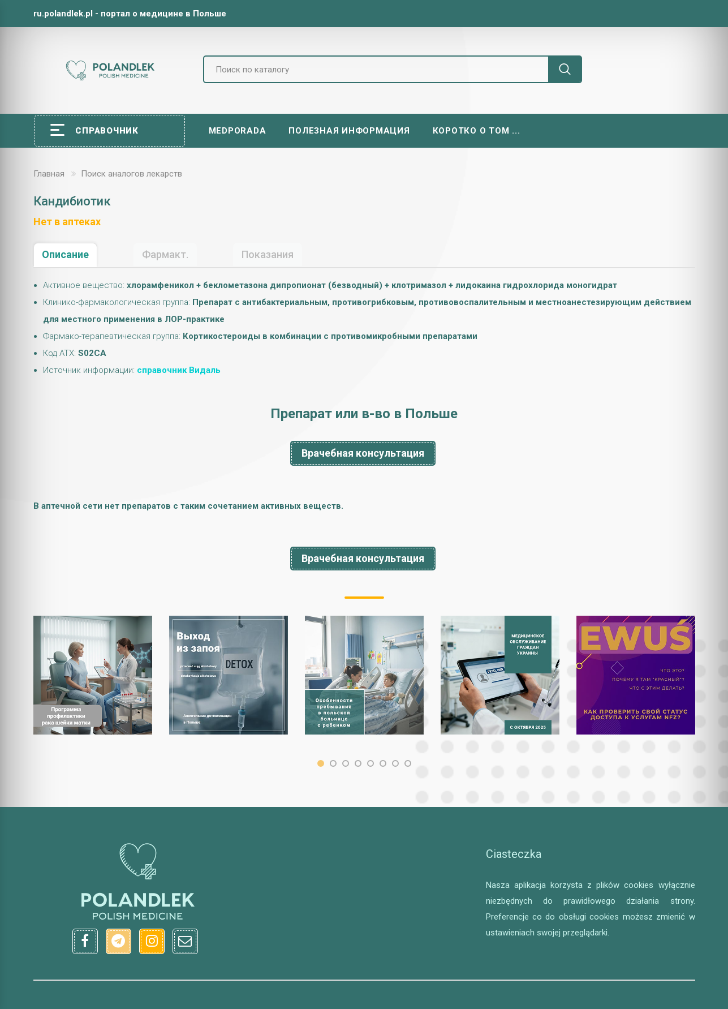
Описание (65, 254)
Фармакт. (165, 254)
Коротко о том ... (476, 131)
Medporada (237, 131)
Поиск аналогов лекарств (131, 174)
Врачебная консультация (362, 453)
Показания (268, 254)
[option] (93, 675)
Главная (48, 174)
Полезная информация (349, 131)
